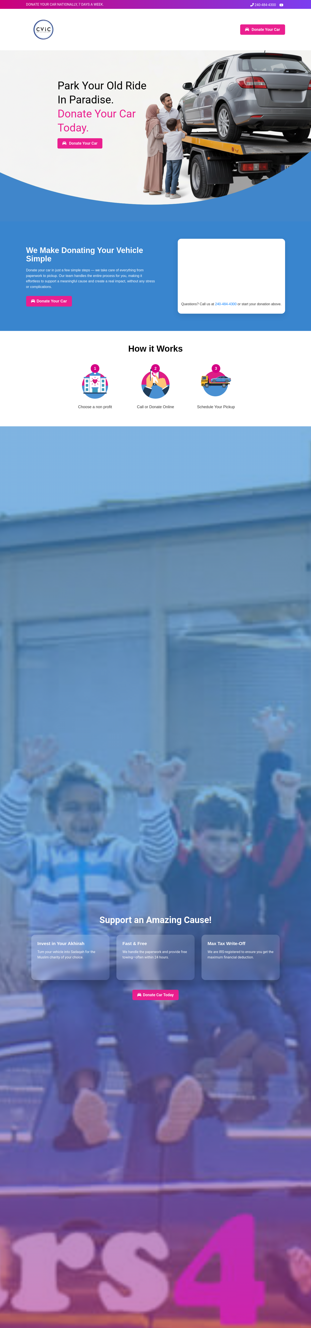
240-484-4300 (263, 5)
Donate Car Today (155, 995)
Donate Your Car (262, 29)
